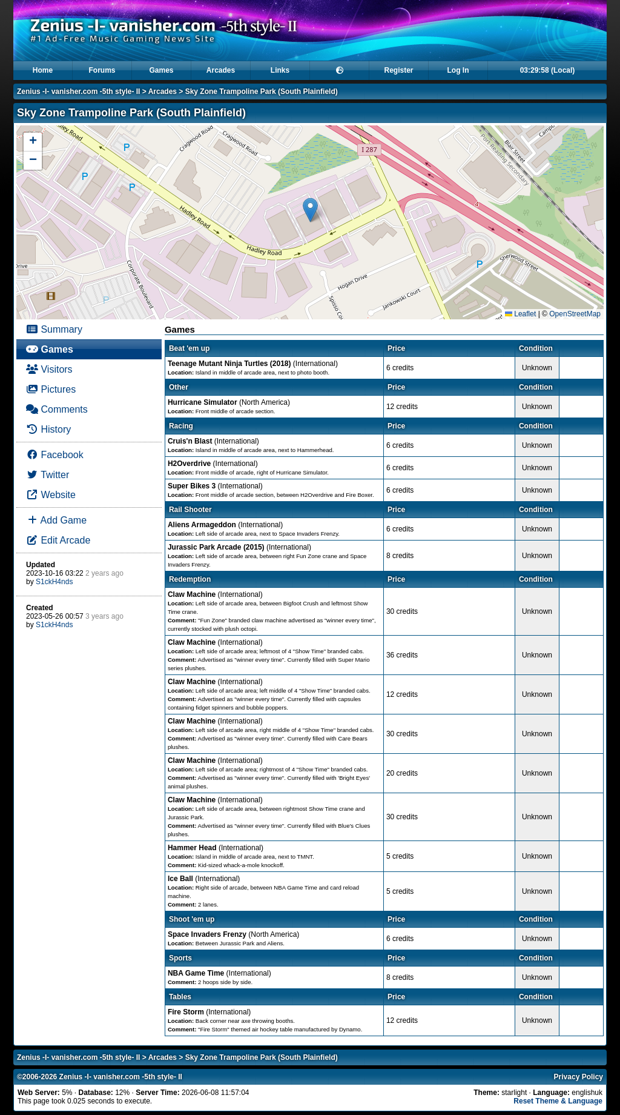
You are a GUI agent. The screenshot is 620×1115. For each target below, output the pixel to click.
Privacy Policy (578, 1077)
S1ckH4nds (54, 581)
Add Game (56, 520)
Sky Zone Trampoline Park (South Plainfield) (261, 91)
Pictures (51, 389)
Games (161, 70)
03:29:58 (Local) (547, 70)
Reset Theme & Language (557, 1101)
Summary (54, 329)
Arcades (220, 70)
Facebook (55, 455)
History (48, 429)
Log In (458, 70)
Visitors (49, 369)
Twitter (47, 475)
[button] (310, 210)
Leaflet (520, 314)
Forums (101, 70)
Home (43, 70)
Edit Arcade (58, 540)
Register (398, 70)
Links (280, 70)
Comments (57, 409)
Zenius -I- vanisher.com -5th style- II (78, 91)
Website (51, 495)
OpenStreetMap (575, 314)
